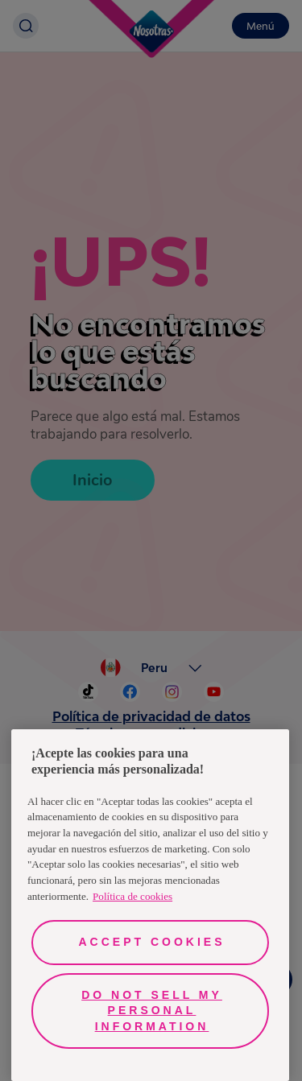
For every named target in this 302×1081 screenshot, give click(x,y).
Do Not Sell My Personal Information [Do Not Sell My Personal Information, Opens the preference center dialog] (151, 1010)
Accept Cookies (151, 941)
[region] (150, 905)
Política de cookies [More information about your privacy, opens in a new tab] (132, 896)
